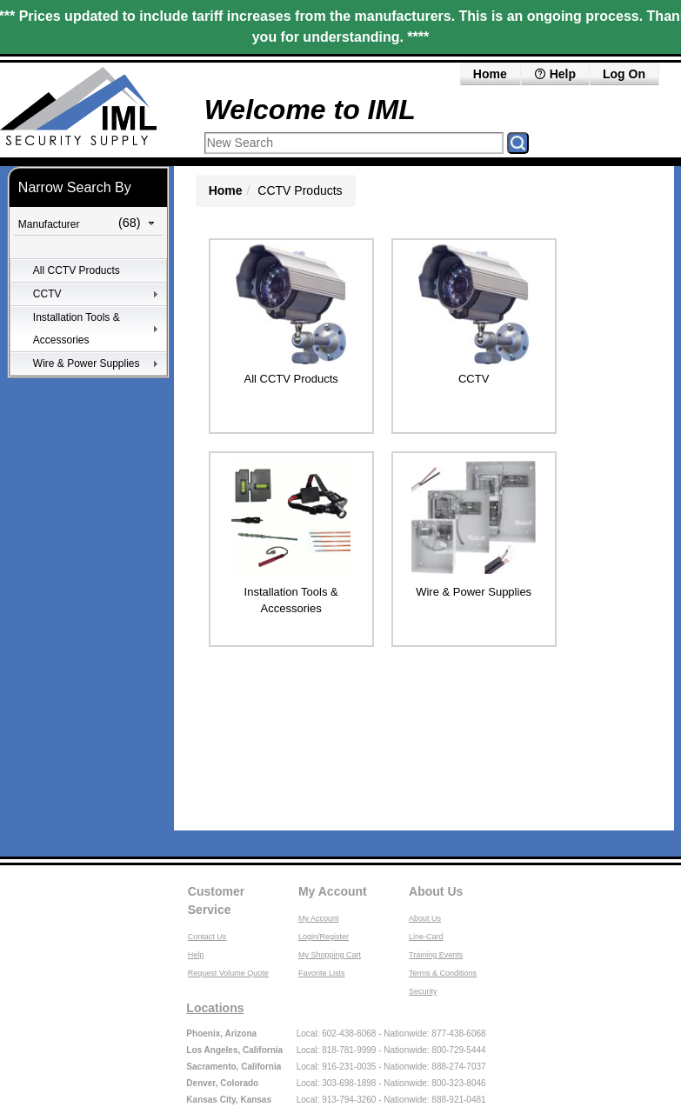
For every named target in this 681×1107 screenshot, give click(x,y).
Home (490, 74)
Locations (215, 1008)
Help (555, 74)
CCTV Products (299, 190)
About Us (436, 891)
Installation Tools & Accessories (76, 328)
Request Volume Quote (228, 973)
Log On (624, 74)
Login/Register (323, 936)
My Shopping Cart (329, 954)
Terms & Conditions (443, 973)
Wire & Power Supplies (86, 363)
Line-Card (426, 936)
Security (423, 991)
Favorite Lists (321, 973)
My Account (332, 891)
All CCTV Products (76, 270)
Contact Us (207, 936)
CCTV (47, 294)
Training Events (436, 954)
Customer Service (216, 900)
